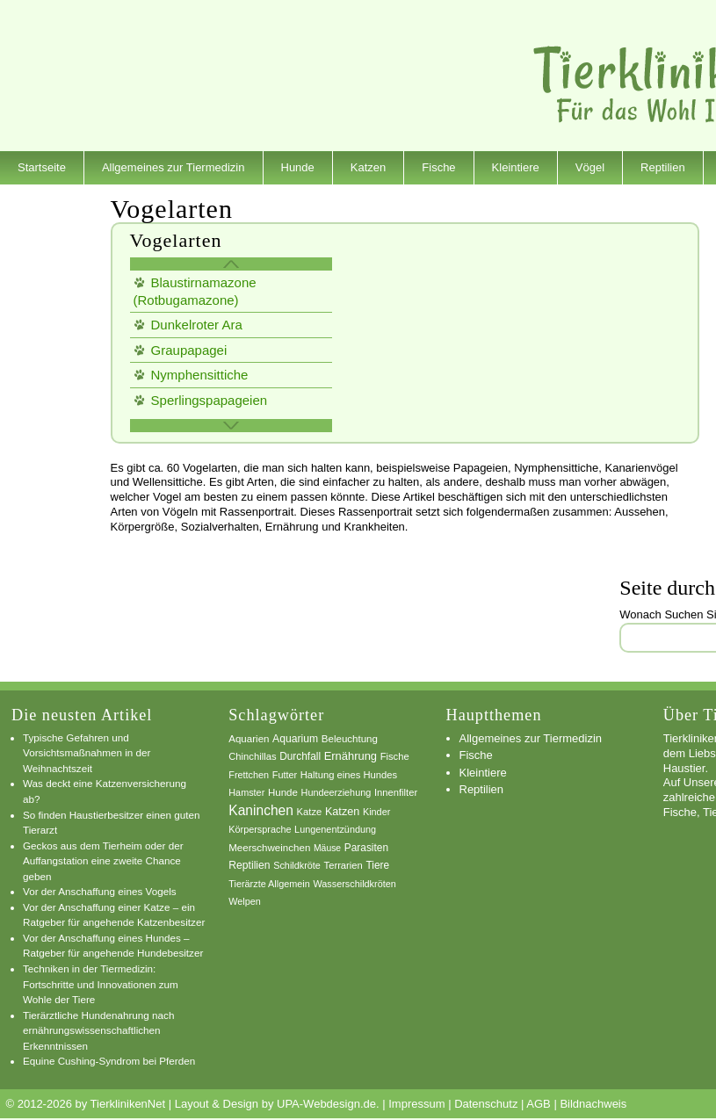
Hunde (298, 167)
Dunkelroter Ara (196, 324)
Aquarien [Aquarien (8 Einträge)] (248, 738)
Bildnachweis (593, 1103)
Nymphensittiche (200, 374)
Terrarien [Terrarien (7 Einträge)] (343, 865)
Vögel (589, 167)
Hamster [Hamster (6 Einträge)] (246, 792)
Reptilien (662, 167)
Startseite (42, 167)
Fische (438, 167)
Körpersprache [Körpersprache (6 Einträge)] (259, 829)
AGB (538, 1103)
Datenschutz (485, 1103)
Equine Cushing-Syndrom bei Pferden (109, 1060)
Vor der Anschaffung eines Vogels (100, 891)
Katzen (368, 167)
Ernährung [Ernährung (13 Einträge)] (350, 755)
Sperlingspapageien (209, 400)
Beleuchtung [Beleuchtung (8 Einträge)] (350, 738)
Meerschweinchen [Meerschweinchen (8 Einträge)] (269, 847)
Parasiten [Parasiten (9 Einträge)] (366, 848)
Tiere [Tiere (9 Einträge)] (377, 865)
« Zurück (231, 264)
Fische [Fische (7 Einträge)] (394, 756)
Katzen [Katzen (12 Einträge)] (342, 812)
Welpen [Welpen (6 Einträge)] (244, 901)
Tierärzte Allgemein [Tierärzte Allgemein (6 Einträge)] (269, 883)
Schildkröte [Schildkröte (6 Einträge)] (297, 865)
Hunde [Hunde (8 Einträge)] (283, 792)
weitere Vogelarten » (231, 425)
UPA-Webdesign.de (326, 1103)
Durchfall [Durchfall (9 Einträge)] (300, 756)
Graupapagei (189, 350)
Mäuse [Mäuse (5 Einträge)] (327, 848)
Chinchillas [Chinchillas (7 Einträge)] (252, 756)
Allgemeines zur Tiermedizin (173, 167)
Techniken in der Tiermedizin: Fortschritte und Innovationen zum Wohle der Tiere (100, 984)
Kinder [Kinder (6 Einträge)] (376, 811)
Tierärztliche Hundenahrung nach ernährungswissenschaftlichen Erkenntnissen (98, 1030)
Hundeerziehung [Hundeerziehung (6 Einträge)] (336, 792)
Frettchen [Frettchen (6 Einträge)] (248, 775)
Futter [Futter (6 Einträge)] (284, 775)
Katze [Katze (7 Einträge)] (309, 811)
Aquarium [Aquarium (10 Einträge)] (295, 739)
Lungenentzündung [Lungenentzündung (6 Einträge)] (335, 829)
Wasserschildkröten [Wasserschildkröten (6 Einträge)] (354, 883)
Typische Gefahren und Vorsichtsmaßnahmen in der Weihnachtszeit (87, 753)
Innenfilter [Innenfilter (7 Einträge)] (395, 792)
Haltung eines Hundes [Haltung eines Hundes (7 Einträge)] (348, 775)
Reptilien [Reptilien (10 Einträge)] (249, 865)
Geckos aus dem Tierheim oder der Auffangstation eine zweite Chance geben (103, 861)
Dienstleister (49, 200)
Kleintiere (515, 167)
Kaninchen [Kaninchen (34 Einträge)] (260, 810)
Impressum (416, 1103)
